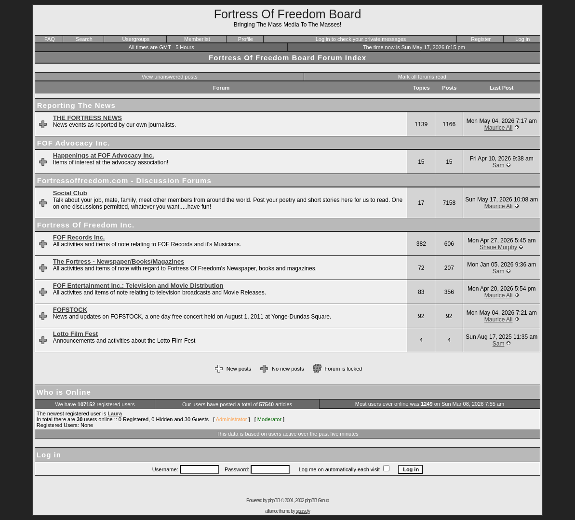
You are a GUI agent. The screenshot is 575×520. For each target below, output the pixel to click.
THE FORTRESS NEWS (87, 117)
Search (84, 39)
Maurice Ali (498, 127)
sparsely (303, 511)
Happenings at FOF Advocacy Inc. (103, 155)
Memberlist (197, 39)
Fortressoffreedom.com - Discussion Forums (124, 180)
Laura (114, 413)
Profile (245, 39)
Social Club (70, 193)
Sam (499, 165)
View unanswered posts (170, 77)
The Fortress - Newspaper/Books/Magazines (118, 261)
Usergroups (135, 39)
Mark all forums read (422, 77)
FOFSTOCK (70, 309)
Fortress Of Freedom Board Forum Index (287, 57)
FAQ (49, 39)
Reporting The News (76, 105)
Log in (522, 39)
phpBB (274, 500)
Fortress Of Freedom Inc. (85, 225)
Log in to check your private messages (361, 39)
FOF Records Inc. (79, 237)
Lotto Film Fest (75, 333)
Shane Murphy (498, 247)
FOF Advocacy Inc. (73, 143)
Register (481, 39)
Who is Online (64, 392)
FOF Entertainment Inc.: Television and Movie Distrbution (138, 285)
